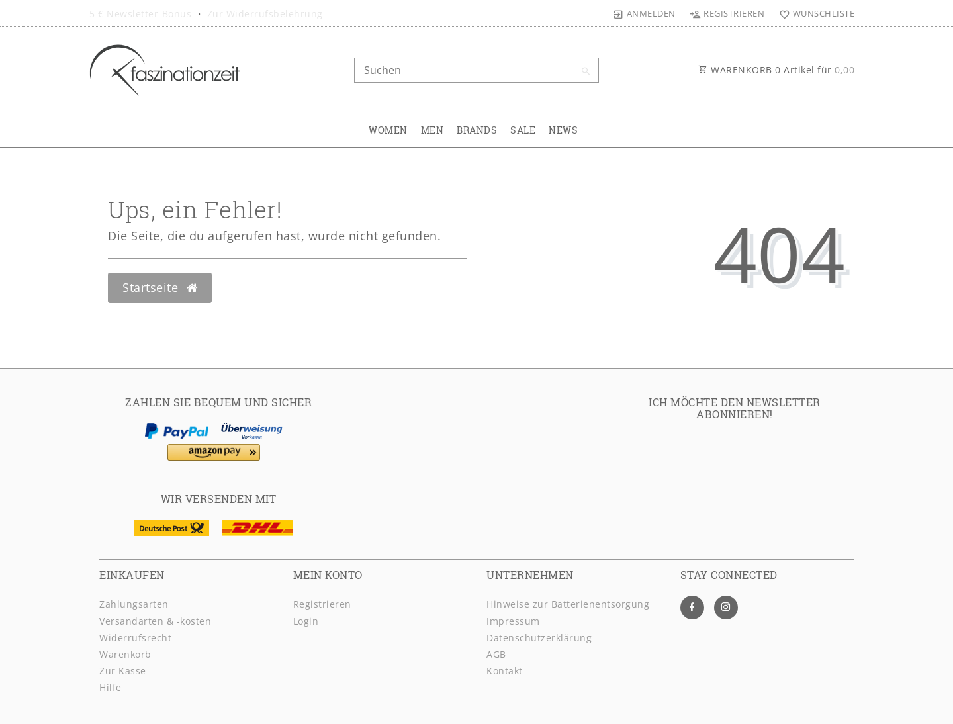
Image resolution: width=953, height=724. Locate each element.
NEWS (563, 130)
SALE (522, 130)
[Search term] (476, 70)
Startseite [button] (159, 287)
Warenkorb (125, 654)
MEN (432, 130)
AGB (496, 654)
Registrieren (322, 604)
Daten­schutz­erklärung (539, 637)
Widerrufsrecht (135, 637)
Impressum (513, 621)
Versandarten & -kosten (155, 621)
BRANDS (477, 130)
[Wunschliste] (813, 13)
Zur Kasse (122, 670)
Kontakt (504, 670)
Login (306, 621)
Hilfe (110, 687)
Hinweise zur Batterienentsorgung (567, 604)
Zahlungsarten (134, 604)
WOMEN (388, 130)
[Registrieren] (727, 13)
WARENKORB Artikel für (776, 70)
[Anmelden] (645, 13)
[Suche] (585, 71)
